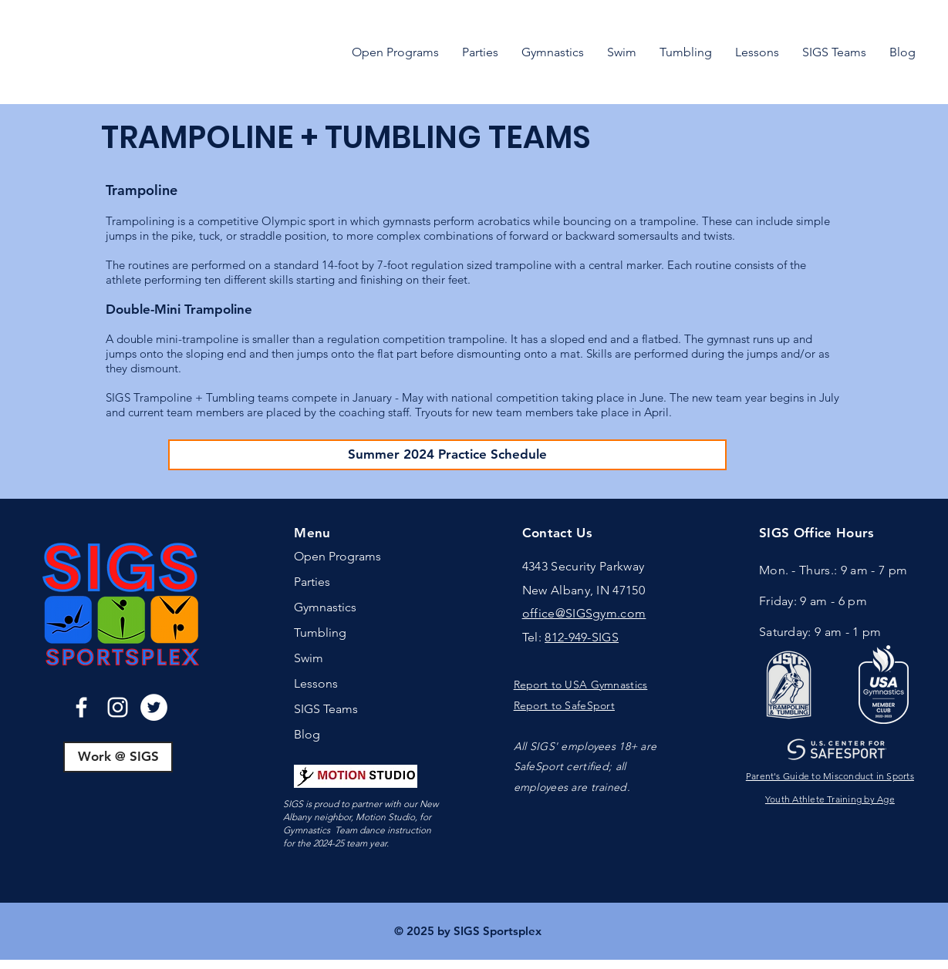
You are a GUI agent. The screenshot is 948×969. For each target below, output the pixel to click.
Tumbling (320, 632)
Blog (307, 734)
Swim (308, 658)
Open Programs (337, 556)
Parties (312, 581)
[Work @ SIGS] (118, 757)
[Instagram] (117, 707)
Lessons (316, 683)
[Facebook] (81, 707)
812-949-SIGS (582, 637)
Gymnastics (325, 607)
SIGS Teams (326, 709)
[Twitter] (153, 707)
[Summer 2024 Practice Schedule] (447, 454)
